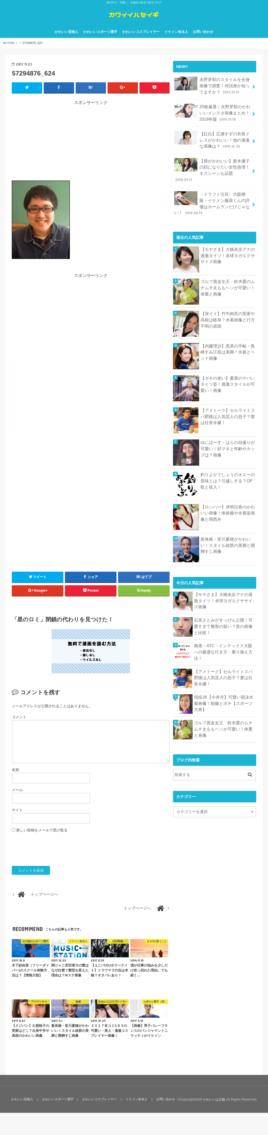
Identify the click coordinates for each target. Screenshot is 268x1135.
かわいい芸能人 (67, 39)
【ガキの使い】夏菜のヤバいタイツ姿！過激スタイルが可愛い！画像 (227, 376)
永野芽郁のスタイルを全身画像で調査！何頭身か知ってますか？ (212, 91)
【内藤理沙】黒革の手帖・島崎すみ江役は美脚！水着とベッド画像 (227, 343)
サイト (17, 817)
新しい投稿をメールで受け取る (42, 837)
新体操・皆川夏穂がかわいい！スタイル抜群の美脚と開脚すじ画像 (227, 537)
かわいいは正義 (213, 1122)
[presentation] (51, 856)
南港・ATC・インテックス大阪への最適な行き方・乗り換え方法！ (223, 640)
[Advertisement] (91, 149)
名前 (15, 777)
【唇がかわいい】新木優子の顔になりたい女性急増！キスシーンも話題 (212, 168)
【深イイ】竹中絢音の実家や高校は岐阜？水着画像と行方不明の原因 (227, 311)
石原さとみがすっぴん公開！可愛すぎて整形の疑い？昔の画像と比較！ (223, 618)
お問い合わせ (203, 39)
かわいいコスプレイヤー (141, 39)
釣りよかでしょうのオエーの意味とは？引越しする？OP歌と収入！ (227, 472)
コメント (19, 724)
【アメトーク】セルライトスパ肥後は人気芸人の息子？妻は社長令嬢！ (227, 408)
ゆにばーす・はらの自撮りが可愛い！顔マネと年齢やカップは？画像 (227, 440)
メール (17, 797)
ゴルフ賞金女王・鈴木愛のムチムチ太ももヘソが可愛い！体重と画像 (227, 279)
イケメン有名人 (176, 39)
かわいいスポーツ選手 (100, 39)
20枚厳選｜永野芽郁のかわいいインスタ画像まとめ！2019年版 (212, 117)
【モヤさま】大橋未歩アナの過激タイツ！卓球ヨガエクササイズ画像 (227, 247)
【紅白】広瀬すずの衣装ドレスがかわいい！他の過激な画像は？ (212, 142)
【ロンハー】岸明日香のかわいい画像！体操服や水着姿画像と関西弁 (227, 504)
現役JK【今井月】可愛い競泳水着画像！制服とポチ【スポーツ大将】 (223, 695)
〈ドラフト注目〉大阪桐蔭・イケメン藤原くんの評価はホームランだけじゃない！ (212, 196)
